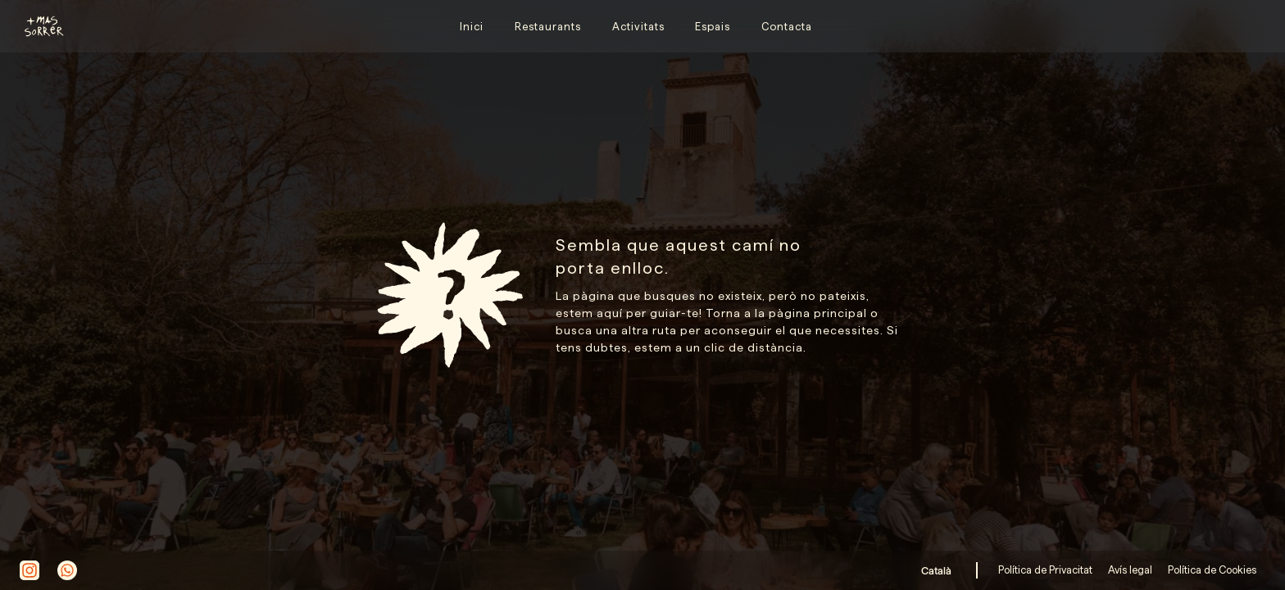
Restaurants (548, 26)
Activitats (638, 26)
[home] (37, 26)
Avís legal (1129, 569)
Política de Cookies (1210, 569)
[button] (939, 570)
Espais (712, 26)
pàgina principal (818, 313)
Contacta (786, 26)
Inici (472, 26)
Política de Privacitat (1046, 569)
